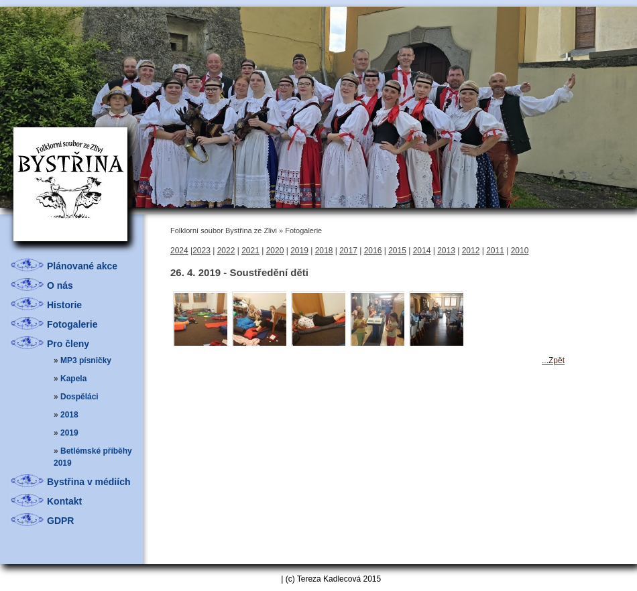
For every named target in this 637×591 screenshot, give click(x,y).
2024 (179, 250)
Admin (267, 579)
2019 (69, 433)
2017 (348, 250)
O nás (60, 285)
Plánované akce (82, 266)
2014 (422, 250)
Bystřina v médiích (89, 481)
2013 (446, 250)
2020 (275, 250)
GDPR (60, 520)
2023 (201, 250)
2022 (226, 250)
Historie (64, 305)
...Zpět (553, 360)
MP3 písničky (85, 360)
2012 (471, 250)
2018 (69, 414)
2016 (373, 250)
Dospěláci (79, 396)
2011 (495, 250)
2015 (397, 250)
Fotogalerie (72, 324)
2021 (250, 250)
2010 (520, 250)
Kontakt (64, 501)
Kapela (73, 378)
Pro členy (68, 343)
